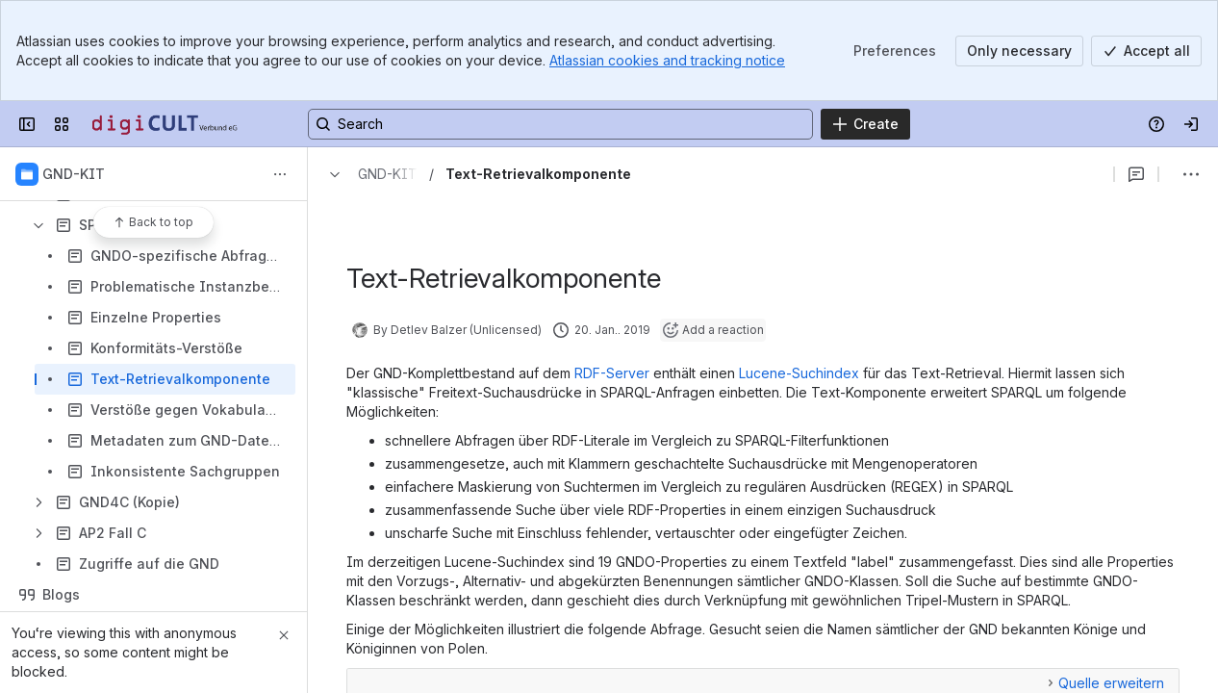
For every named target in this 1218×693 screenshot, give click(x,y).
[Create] (865, 124)
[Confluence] (165, 124)
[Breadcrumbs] (368, 174)
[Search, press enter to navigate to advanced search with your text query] (560, 124)
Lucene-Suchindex (799, 373)
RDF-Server (611, 373)
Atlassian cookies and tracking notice (667, 60)
